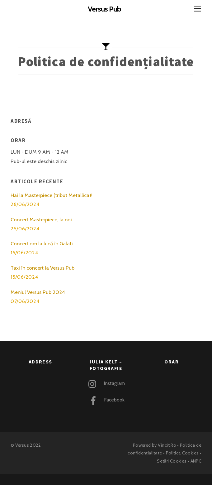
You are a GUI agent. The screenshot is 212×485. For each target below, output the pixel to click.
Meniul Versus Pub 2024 (38, 292)
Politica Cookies (182, 453)
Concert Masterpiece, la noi (41, 219)
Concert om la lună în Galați (42, 243)
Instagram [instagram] (105, 383)
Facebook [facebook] (105, 400)
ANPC (196, 461)
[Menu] (197, 8)
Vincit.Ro (167, 445)
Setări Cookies (171, 461)
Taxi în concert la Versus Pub (42, 268)
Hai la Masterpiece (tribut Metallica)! (51, 195)
